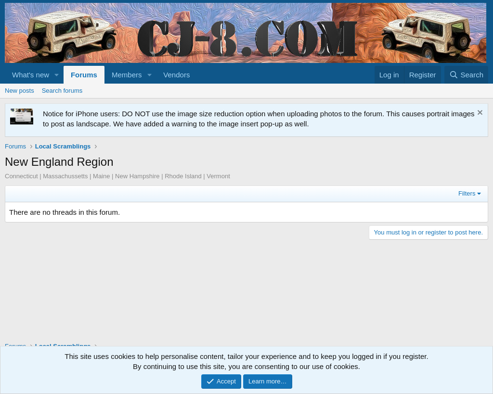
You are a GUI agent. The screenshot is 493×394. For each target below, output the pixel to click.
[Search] (466, 75)
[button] (57, 75)
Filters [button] (466, 193)
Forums (84, 75)
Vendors (176, 75)
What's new (30, 75)
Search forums (62, 90)
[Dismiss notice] (479, 114)
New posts (19, 90)
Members (127, 75)
